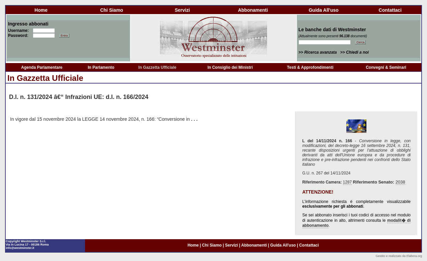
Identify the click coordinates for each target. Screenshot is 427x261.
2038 (400, 182)
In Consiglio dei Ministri (230, 67)
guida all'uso (323, 10)
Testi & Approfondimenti (310, 67)
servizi (182, 10)
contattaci (390, 10)
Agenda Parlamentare (41, 67)
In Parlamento (101, 67)
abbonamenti (253, 10)
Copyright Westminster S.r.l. (26, 241)
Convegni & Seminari (386, 67)
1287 (347, 182)
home (41, 10)
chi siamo (111, 10)
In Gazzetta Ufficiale (157, 67)
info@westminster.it (20, 248)
